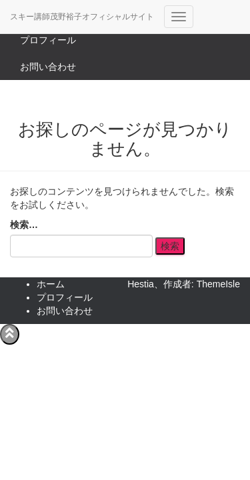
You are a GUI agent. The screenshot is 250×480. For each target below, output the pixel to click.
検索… (24, 224)
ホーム (51, 284)
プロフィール (48, 40)
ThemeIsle (218, 284)
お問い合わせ (48, 66)
